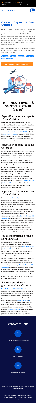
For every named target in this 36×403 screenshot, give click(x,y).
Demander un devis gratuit (17, 64)
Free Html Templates (27, 386)
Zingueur (14, 395)
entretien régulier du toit (10, 198)
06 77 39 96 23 (23, 34)
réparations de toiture (10, 134)
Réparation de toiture (24, 395)
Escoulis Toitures (13, 132)
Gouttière (18, 400)
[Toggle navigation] (32, 10)
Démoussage (22, 397)
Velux (29, 397)
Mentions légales (18, 388)
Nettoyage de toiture (10, 397)
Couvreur (7, 395)
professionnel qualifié (14, 309)
